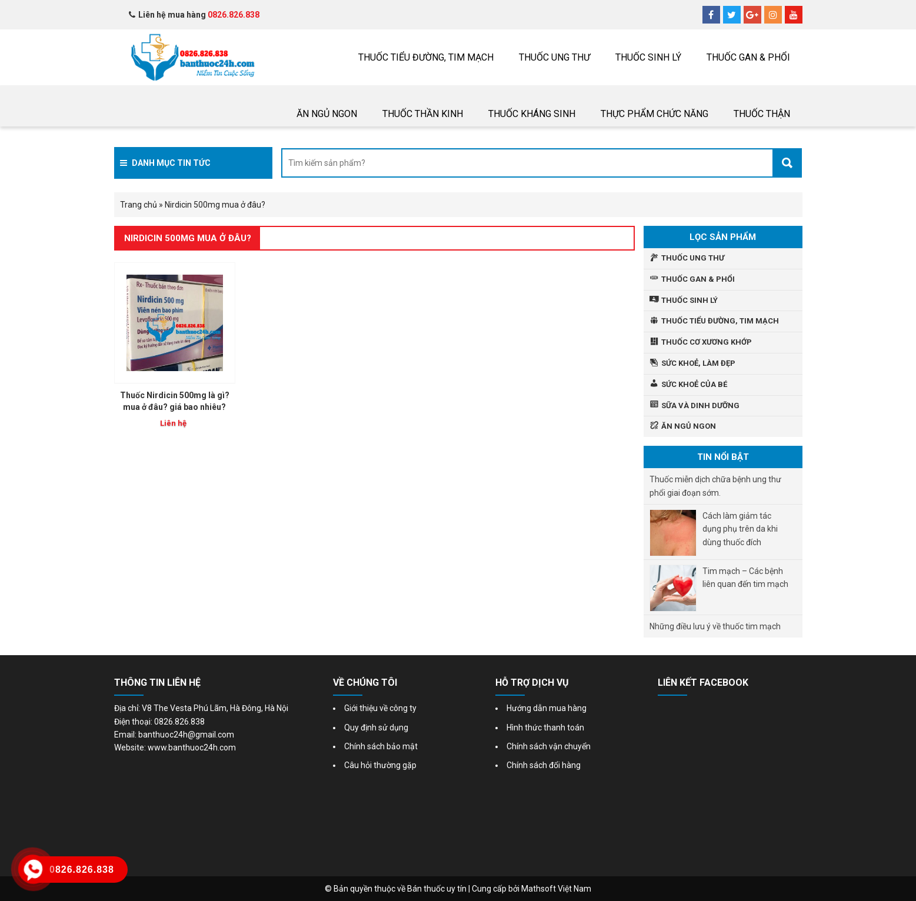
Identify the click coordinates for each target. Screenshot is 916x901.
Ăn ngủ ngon (327, 113)
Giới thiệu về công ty (380, 708)
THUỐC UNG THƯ (554, 57)
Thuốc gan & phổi (748, 57)
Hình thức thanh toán (545, 727)
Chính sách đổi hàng (544, 765)
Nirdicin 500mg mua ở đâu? (187, 238)
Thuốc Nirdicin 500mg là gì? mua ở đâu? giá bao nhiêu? (174, 401)
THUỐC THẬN (762, 113)
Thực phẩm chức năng (654, 113)
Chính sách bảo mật (381, 746)
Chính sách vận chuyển (549, 746)
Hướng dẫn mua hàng (547, 708)
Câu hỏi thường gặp (380, 765)
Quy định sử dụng (376, 727)
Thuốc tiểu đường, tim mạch (426, 57)
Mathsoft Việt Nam (556, 888)
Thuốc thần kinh (422, 113)
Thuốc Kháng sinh (531, 113)
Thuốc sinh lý (648, 57)
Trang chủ (138, 204)
